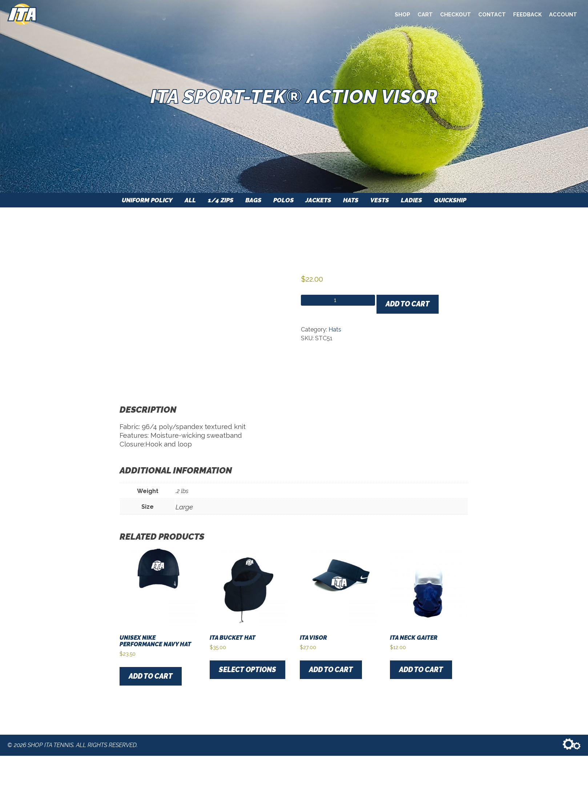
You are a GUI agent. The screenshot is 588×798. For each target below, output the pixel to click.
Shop (402, 14)
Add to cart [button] (156, 717)
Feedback (527, 14)
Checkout (455, 14)
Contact (492, 14)
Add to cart (413, 331)
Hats (335, 357)
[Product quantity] (338, 326)
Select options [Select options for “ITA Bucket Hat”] (248, 707)
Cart (425, 14)
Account (563, 14)
